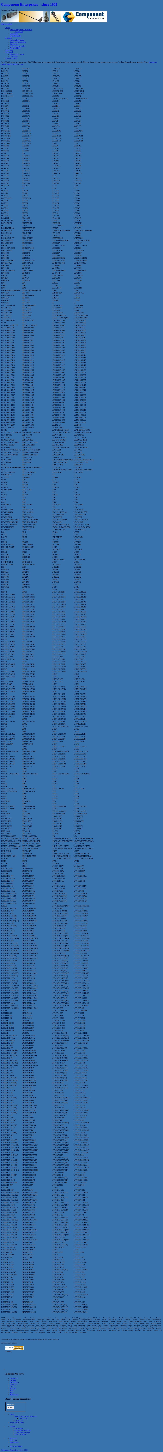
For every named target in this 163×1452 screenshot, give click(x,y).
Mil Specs (9, 50)
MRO (12, 1390)
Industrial (13, 1384)
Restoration (14, 1394)
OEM (12, 1386)
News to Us (18, 32)
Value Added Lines (17, 40)
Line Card (9, 52)
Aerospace (14, 1378)
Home (7, 28)
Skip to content (6, 24)
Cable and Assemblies (18, 42)
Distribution (14, 1382)
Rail (11, 1392)
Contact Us (14, 34)
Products (8, 38)
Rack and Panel (15, 48)
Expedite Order (15, 36)
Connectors (14, 44)
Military (13, 1388)
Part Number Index (17, 54)
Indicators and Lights (17, 46)
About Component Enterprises (21, 30)
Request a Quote (11, 58)
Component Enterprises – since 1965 (29, 4)
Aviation (13, 1380)
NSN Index (14, 56)
